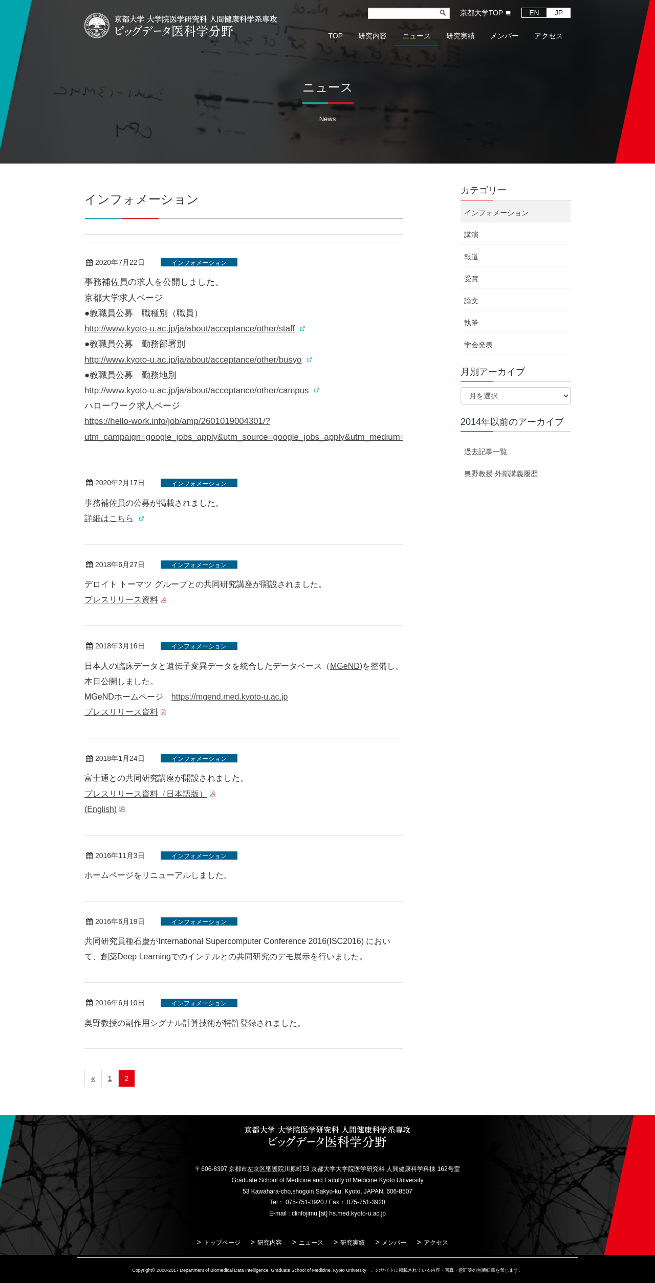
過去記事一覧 (485, 451)
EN (534, 13)
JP (559, 13)
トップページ (222, 1242)
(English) (100, 809)
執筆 (471, 323)
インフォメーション (199, 262)
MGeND (345, 666)
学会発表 (478, 345)
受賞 (471, 279)
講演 (471, 235)
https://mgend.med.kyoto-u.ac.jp (229, 696)
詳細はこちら (109, 518)
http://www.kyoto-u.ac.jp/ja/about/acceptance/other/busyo (192, 360)
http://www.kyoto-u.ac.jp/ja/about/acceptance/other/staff (189, 328)
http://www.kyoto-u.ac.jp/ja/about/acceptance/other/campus (196, 390)
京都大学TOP (482, 13)
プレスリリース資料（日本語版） (145, 794)
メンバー (394, 1242)
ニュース (311, 1242)
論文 (471, 301)
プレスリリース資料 (121, 599)
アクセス (436, 1242)
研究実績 (352, 1242)
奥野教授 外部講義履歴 (501, 473)
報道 (471, 257)
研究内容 (269, 1242)
